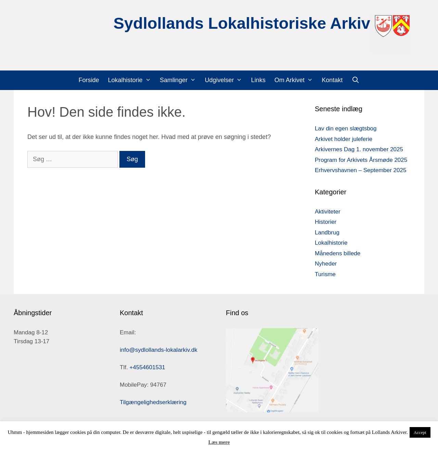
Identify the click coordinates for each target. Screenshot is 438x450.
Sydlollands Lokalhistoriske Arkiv (241, 23)
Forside (89, 80)
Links (258, 80)
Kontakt (332, 80)
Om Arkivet (295, 80)
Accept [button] (420, 432)
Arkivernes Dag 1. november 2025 (359, 149)
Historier (325, 222)
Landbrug (327, 232)
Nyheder (326, 263)
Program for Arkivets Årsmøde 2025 (361, 160)
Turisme (325, 274)
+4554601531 (147, 367)
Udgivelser (225, 80)
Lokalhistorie (131, 80)
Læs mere (219, 442)
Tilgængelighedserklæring (153, 402)
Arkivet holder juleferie (343, 139)
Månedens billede (337, 253)
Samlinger (180, 80)
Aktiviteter (327, 211)
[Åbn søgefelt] (355, 80)
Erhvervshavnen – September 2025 (360, 170)
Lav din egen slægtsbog (346, 128)
